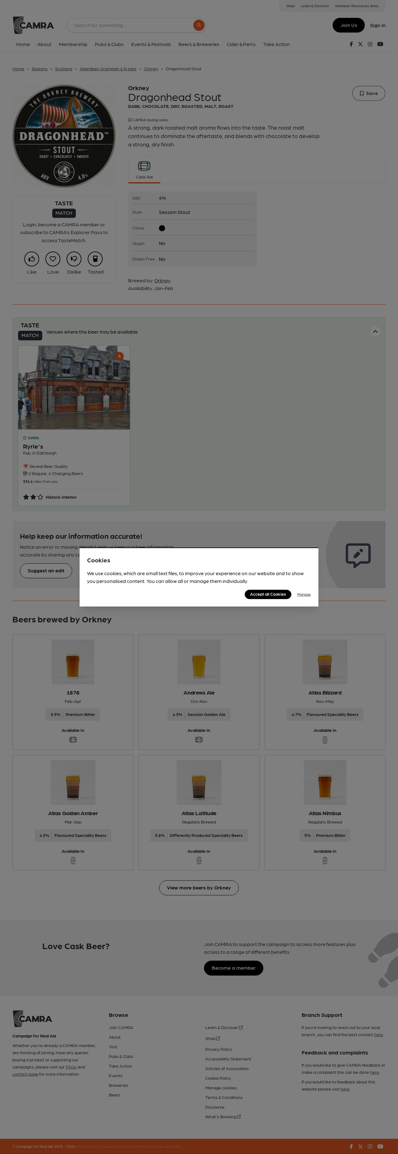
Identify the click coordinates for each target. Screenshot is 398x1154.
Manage (304, 594)
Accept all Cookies (268, 593)
